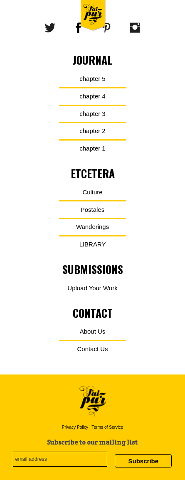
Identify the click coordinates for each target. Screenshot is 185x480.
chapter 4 (92, 96)
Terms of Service (107, 427)
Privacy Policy (75, 427)
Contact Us (92, 348)
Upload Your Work (92, 288)
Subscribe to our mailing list (92, 442)
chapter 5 (92, 78)
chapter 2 (92, 130)
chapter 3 (92, 113)
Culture (92, 192)
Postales (92, 209)
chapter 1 (92, 148)
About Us (93, 331)
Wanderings (92, 226)
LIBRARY (92, 244)
